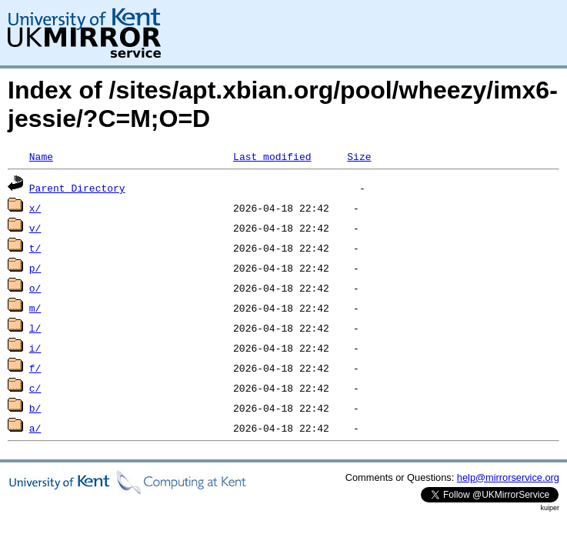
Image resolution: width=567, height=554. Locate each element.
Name (41, 156)
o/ (35, 288)
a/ (35, 428)
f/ (35, 368)
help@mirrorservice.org (508, 477)
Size (359, 156)
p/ (35, 268)
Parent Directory (77, 188)
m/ (35, 308)
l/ (35, 328)
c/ (35, 388)
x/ (35, 208)
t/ (35, 248)
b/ (35, 408)
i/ (35, 348)
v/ (35, 228)
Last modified (272, 156)
